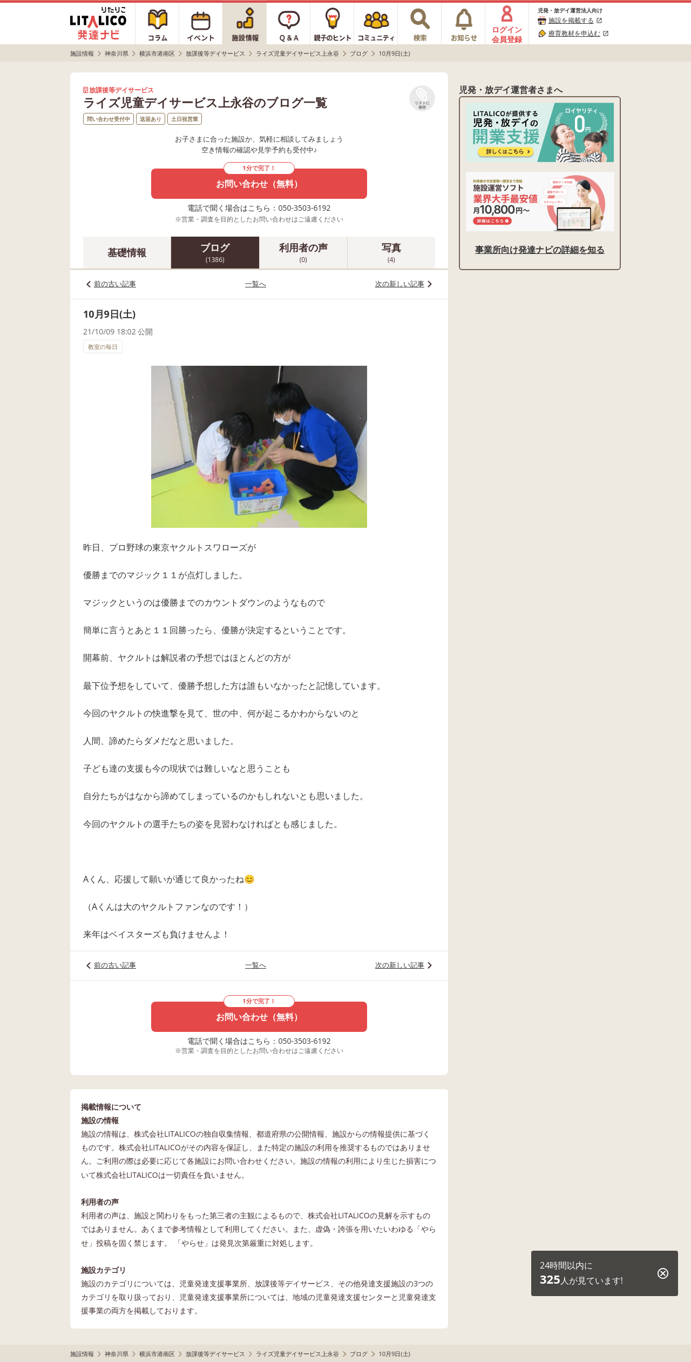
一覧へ (255, 283)
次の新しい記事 (399, 283)
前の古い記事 (115, 283)
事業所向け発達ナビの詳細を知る (540, 250)
